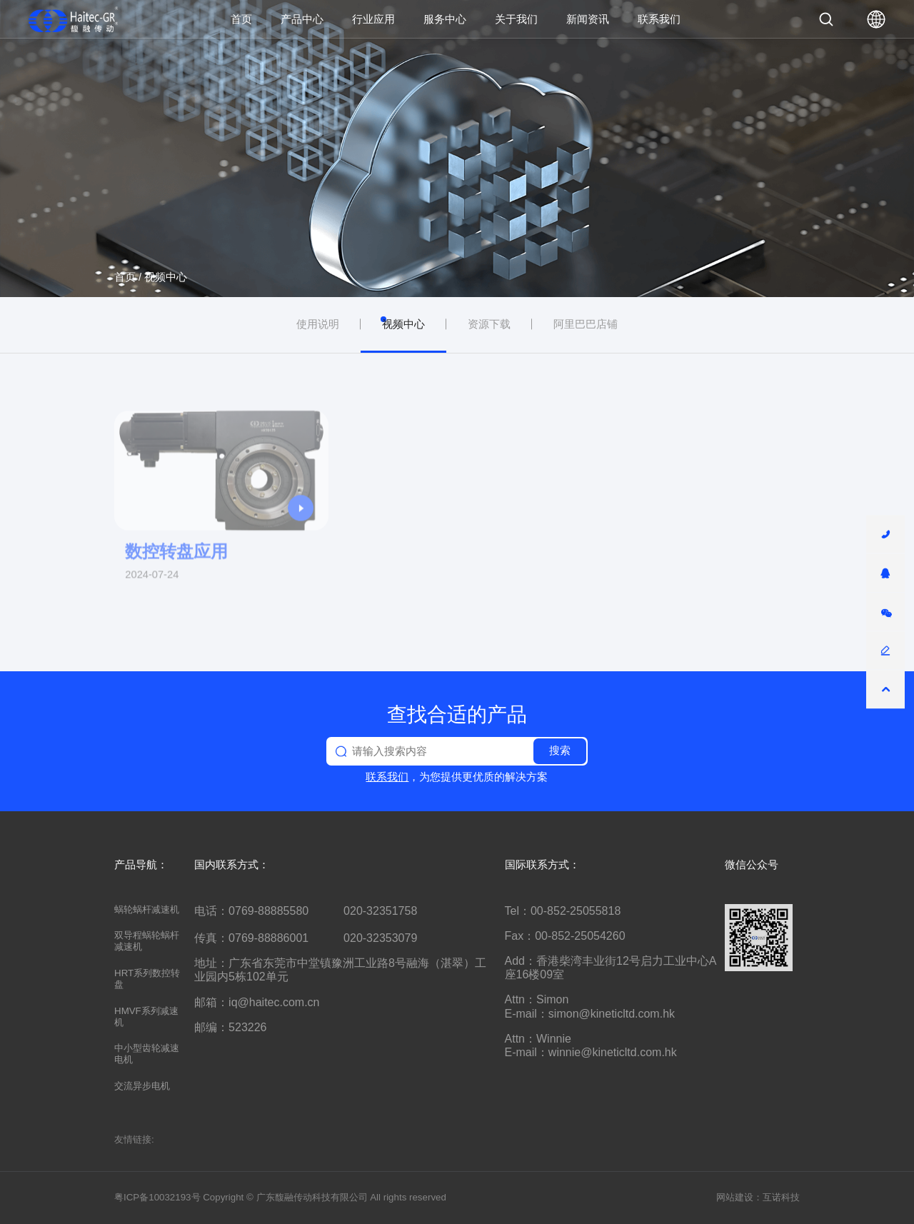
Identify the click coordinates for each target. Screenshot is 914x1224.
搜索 (560, 750)
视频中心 (165, 277)
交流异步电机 (142, 1085)
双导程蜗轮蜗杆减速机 (146, 941)
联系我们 (659, 19)
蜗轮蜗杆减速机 (146, 909)
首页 (241, 19)
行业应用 (373, 19)
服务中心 (444, 19)
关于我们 (516, 19)
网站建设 (734, 1197)
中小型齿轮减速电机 (146, 1054)
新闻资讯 (587, 19)
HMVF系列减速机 (146, 1016)
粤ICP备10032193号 (157, 1197)
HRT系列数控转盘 (147, 979)
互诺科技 (781, 1197)
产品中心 (302, 19)
